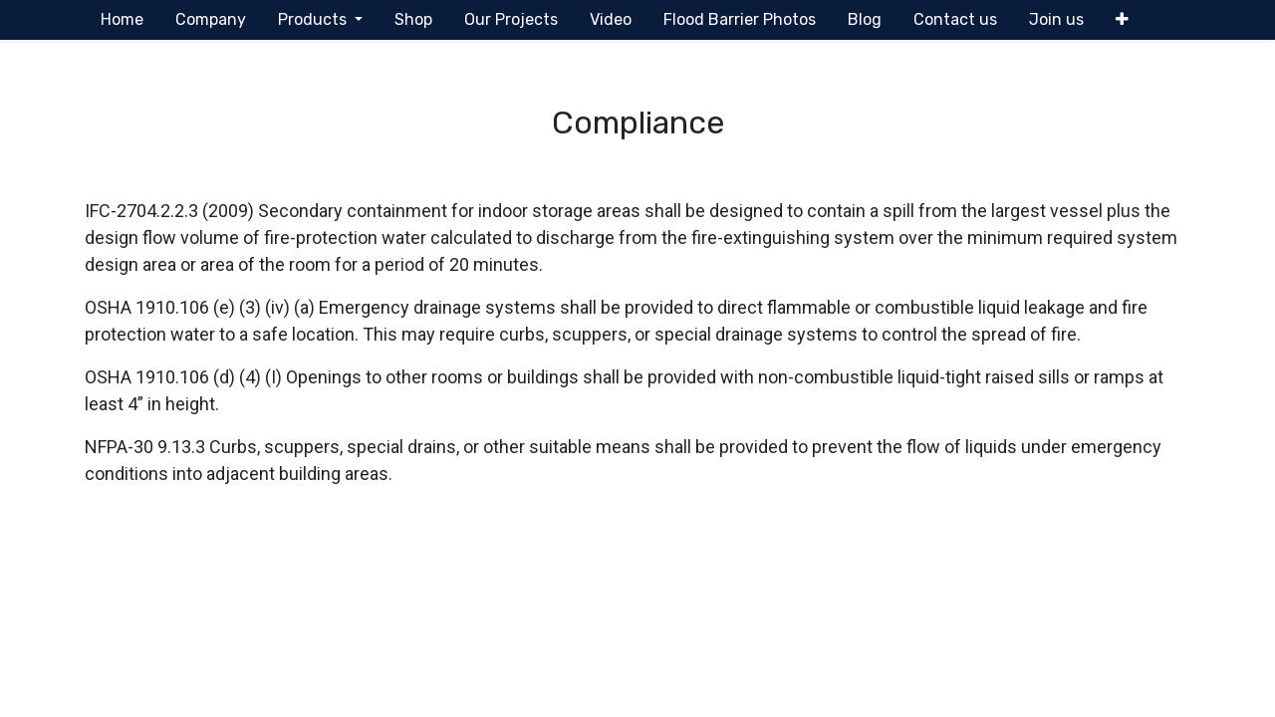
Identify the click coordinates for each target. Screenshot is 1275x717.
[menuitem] (122, 20)
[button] (1122, 20)
